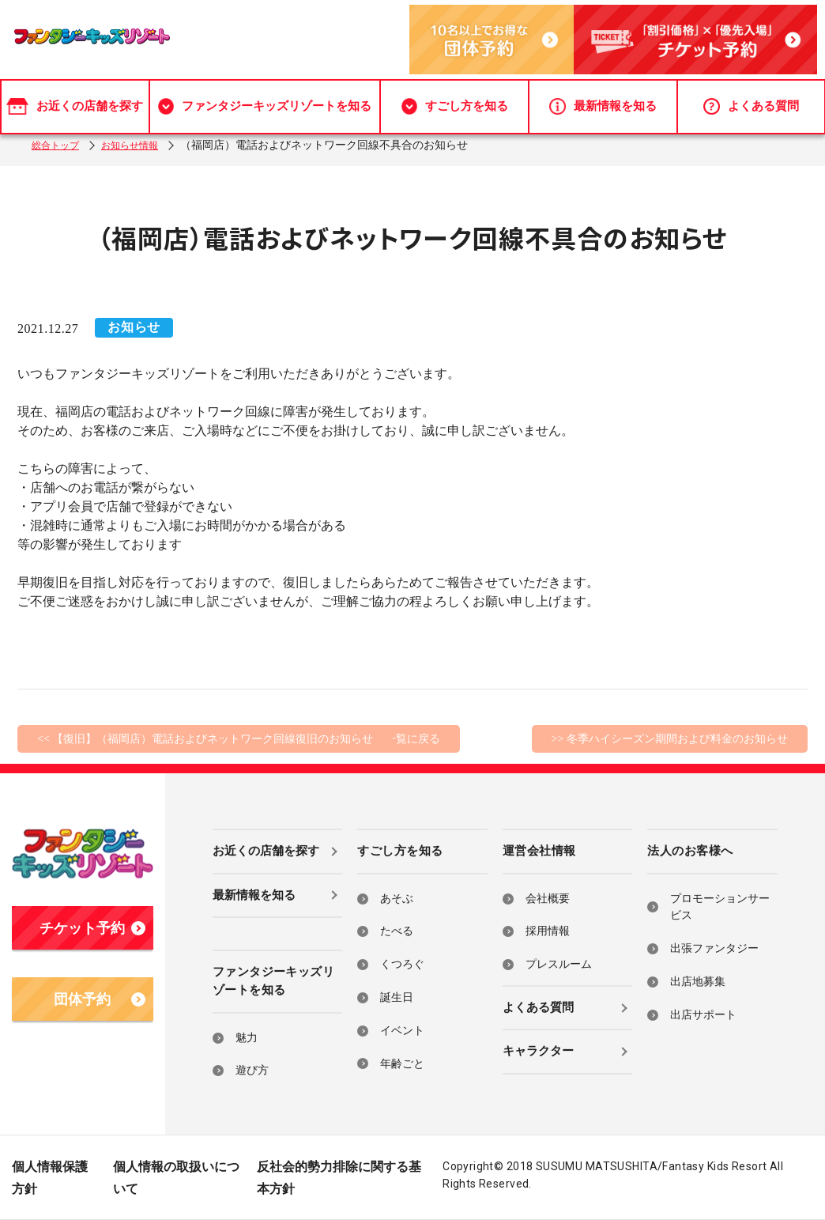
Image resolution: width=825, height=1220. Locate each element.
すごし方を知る (454, 97)
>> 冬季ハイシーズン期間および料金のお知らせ (670, 739)
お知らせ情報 (142, 145)
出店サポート (703, 1015)
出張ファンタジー (714, 948)
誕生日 (396, 997)
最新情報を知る (603, 97)
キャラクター (538, 1050)
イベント (402, 1031)
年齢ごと (402, 1064)
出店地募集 (697, 982)
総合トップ (59, 145)
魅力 (246, 1038)
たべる (396, 931)
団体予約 (99, 999)
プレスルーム (559, 964)
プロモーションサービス (720, 907)
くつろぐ (402, 964)
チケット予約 (92, 928)
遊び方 (252, 1070)
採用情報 (548, 931)
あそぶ (396, 899)
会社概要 (548, 899)
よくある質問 (751, 97)
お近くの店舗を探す (74, 97)
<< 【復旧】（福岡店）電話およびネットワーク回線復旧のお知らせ (205, 739)
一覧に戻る (412, 739)
